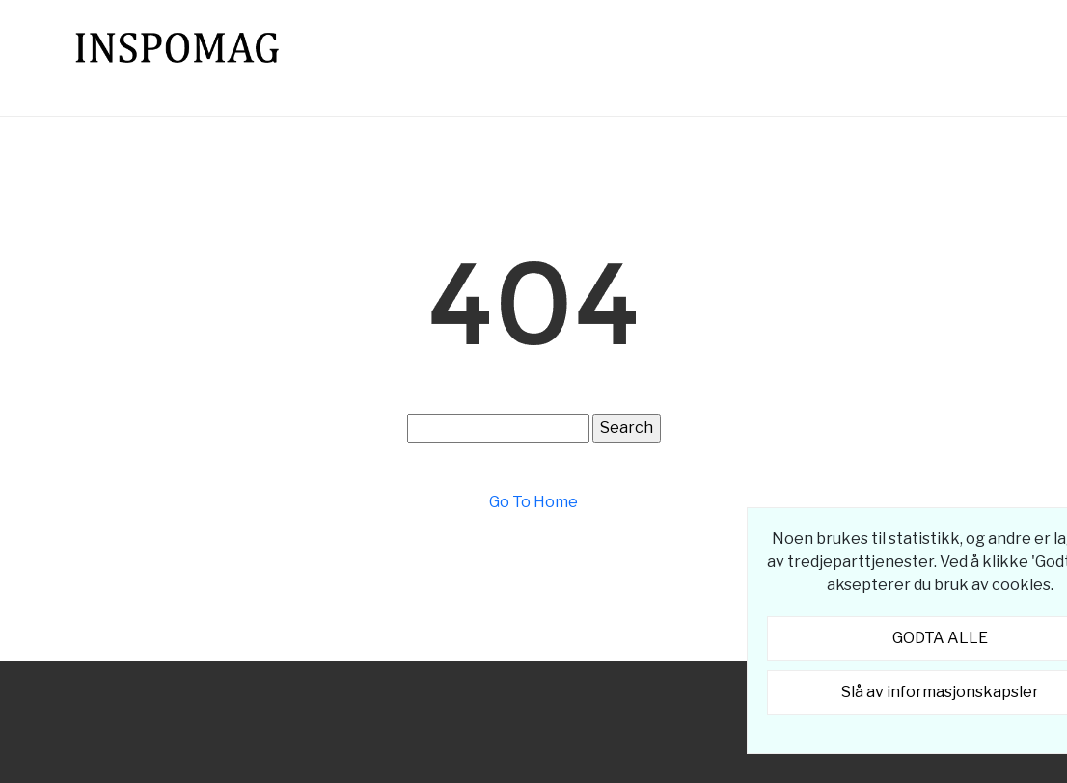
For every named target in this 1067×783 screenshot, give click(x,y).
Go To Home (533, 502)
